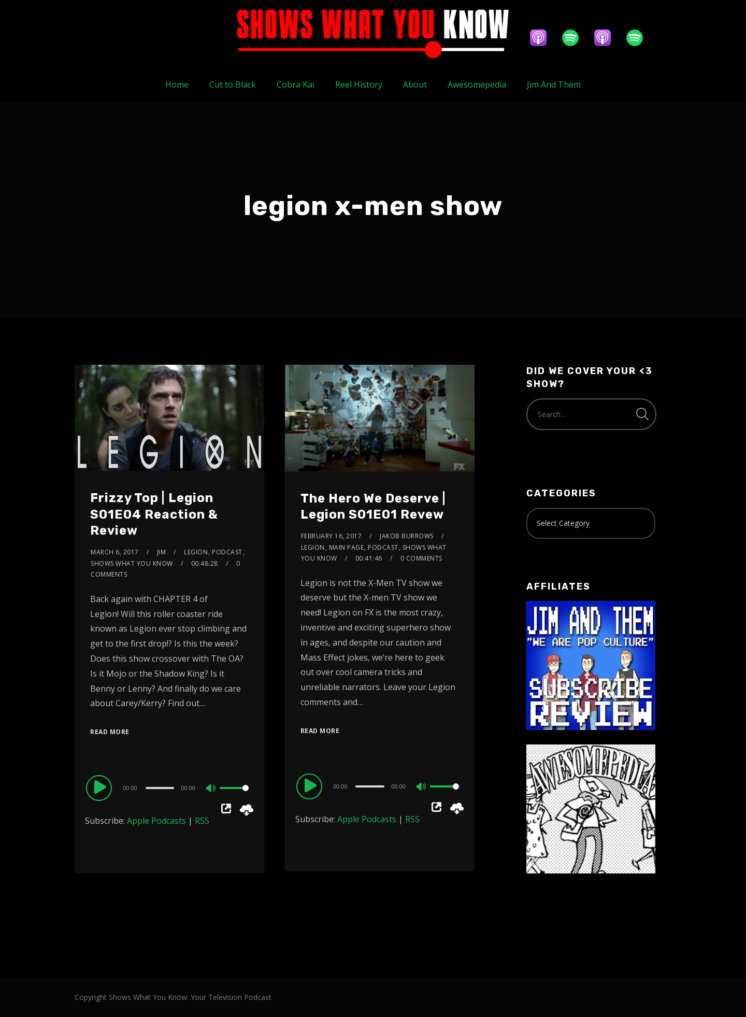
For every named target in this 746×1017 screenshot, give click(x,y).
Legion (196, 552)
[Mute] (211, 789)
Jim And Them (554, 84)
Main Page (346, 547)
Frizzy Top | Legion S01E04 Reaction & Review (154, 514)
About (415, 84)
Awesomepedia (477, 84)
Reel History (358, 84)
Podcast (227, 552)
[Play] (100, 787)
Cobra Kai (295, 84)
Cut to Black (232, 84)
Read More (110, 731)
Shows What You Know (132, 563)
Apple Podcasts (156, 820)
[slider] (160, 788)
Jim (161, 552)
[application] (169, 787)
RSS (202, 820)
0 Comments (421, 558)
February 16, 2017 (331, 536)
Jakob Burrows (407, 536)
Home (177, 84)
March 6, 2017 (115, 552)
